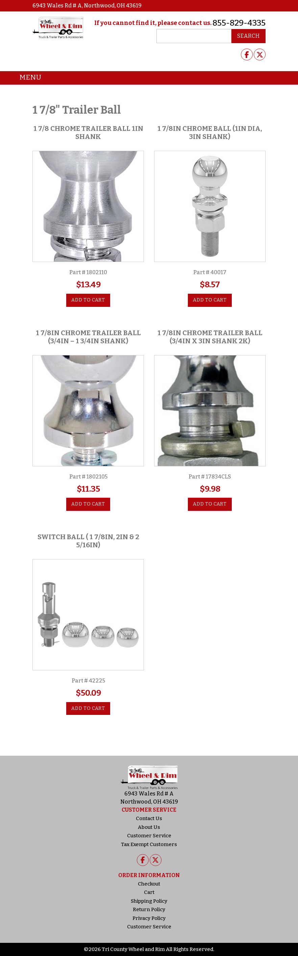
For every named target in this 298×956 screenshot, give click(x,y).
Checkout (149, 884)
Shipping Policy (149, 901)
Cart (149, 892)
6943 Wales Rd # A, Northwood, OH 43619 (87, 5)
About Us (149, 827)
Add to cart (88, 300)
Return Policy (149, 909)
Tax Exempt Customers (149, 844)
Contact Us (149, 818)
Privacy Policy (149, 918)
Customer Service (149, 836)
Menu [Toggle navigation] (25, 78)
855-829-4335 (239, 23)
